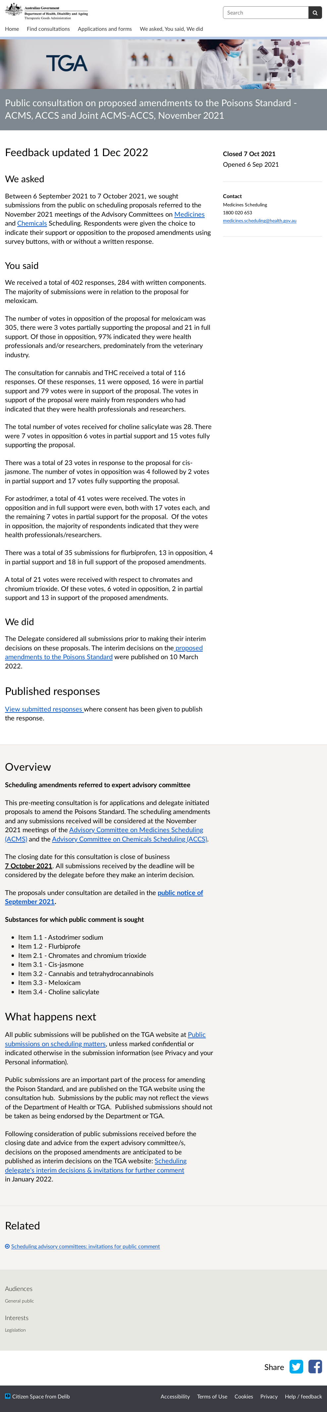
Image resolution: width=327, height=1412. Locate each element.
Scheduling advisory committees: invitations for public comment (82, 1246)
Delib (64, 1396)
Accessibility (175, 1396)
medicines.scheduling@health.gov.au (260, 220)
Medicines (189, 214)
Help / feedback (303, 1396)
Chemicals (32, 223)
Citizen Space (28, 1396)
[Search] (315, 12)
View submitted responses (44, 709)
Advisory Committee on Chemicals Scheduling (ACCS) (129, 839)
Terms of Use (212, 1396)
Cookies (244, 1396)
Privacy (269, 1396)
